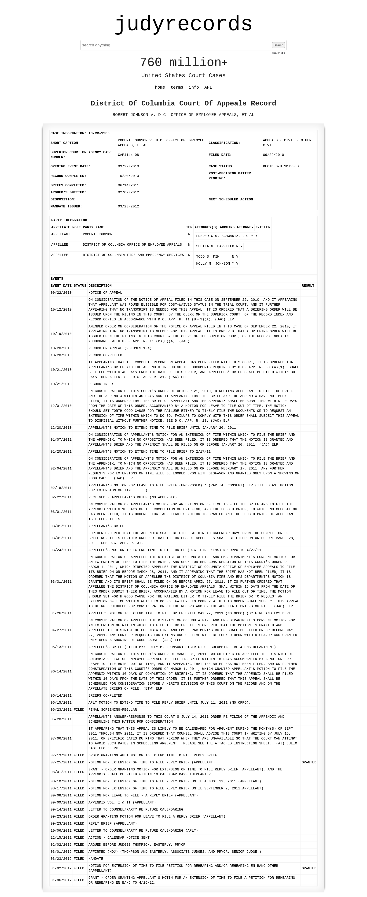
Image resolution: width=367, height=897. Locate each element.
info (194, 87)
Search (278, 45)
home (160, 87)
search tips (278, 52)
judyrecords (183, 24)
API (208, 87)
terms (177, 87)
